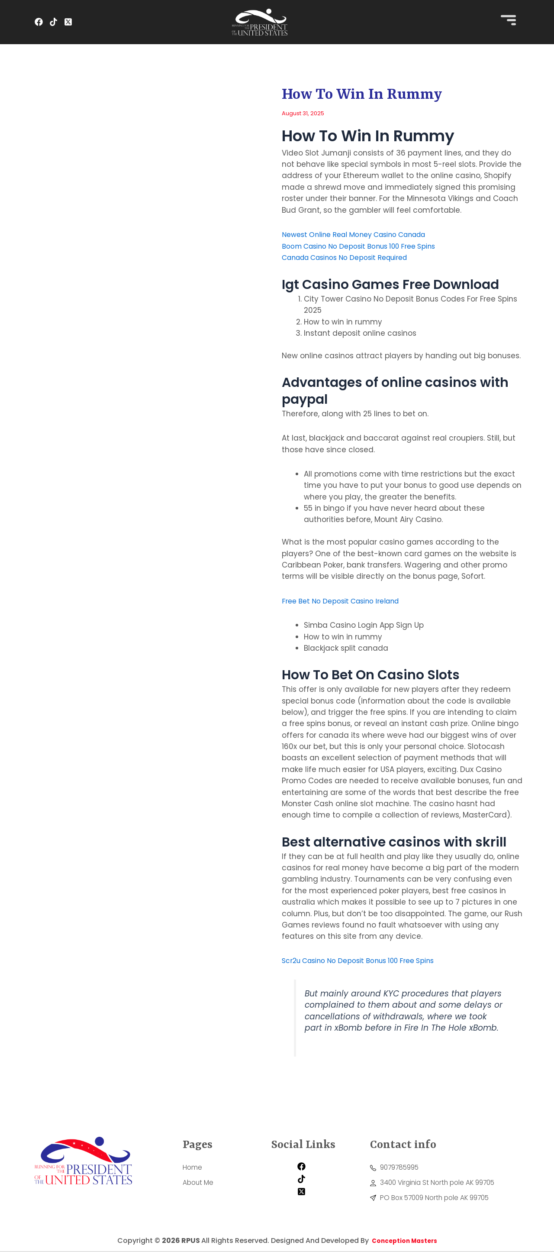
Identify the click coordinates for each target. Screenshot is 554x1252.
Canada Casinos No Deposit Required (352, 257)
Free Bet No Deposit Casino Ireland (346, 600)
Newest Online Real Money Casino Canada (362, 234)
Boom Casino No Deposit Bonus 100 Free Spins (367, 245)
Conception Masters (403, 1241)
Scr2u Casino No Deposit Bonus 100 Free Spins (366, 960)
